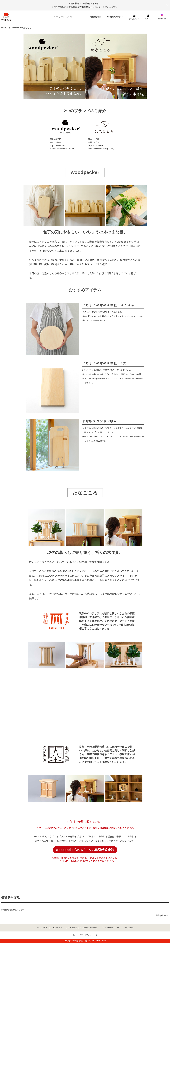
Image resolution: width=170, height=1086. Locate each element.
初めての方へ (42, 928)
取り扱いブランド (115, 17)
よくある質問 (71, 928)
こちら (94, 861)
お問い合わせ (128, 928)
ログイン (148, 19)
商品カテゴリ (96, 17)
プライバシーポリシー (110, 928)
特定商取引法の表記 (89, 928)
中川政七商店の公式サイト (90, 7)
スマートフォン (85, 935)
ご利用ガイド (134, 19)
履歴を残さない (162, 915)
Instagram (162, 19)
